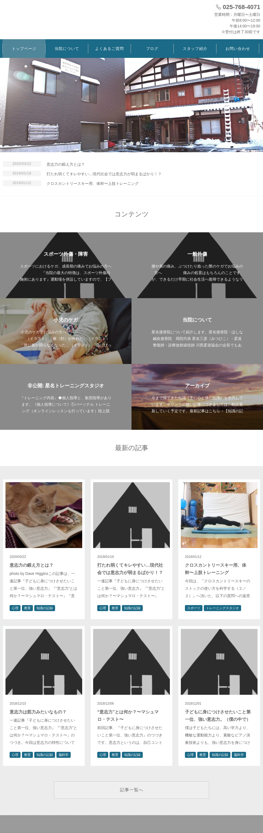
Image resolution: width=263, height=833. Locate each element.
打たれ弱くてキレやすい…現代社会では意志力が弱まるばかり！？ (104, 174)
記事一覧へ (131, 789)
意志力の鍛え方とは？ (66, 164)
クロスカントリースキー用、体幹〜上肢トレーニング (93, 183)
